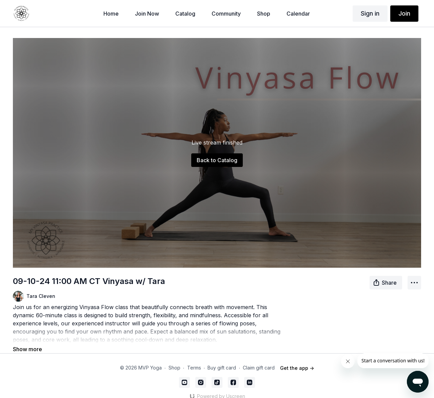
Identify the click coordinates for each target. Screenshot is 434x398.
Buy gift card (222, 358)
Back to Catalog (217, 160)
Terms (194, 358)
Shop (174, 358)
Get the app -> (297, 358)
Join (404, 13)
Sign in (370, 13)
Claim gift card (259, 358)
